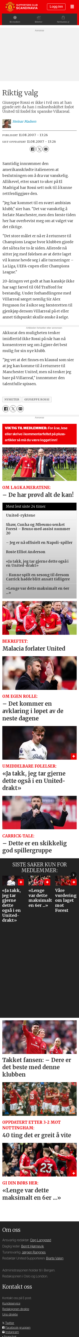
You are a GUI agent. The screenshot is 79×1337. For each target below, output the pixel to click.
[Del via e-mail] (46, 149)
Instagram (12, 1332)
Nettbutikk (64, 22)
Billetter (38, 22)
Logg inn (56, 7)
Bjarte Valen (54, 1258)
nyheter (11, 399)
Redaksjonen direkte (15, 1309)
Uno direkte (10, 1314)
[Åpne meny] (72, 7)
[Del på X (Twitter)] (39, 149)
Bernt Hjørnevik (32, 1246)
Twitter (9, 1323)
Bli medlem (13, 22)
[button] (73, 875)
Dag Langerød (40, 1240)
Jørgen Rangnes (34, 1252)
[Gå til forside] (21, 7)
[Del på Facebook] (33, 149)
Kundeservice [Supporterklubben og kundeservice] (11, 1303)
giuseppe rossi (37, 399)
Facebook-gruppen (17, 1327)
